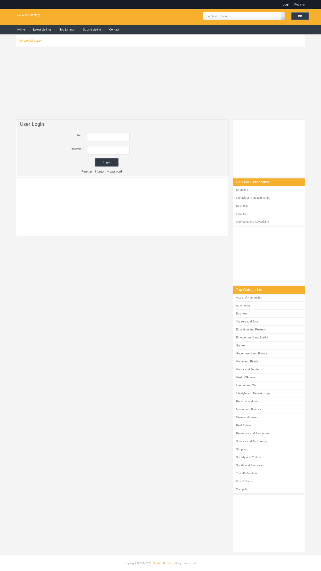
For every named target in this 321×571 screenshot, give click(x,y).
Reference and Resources (252, 433)
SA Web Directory (28, 15)
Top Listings (67, 29)
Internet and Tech (247, 385)
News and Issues (247, 417)
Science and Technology (251, 441)
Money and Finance (248, 409)
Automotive (243, 305)
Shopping (242, 189)
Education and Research (251, 329)
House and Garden (248, 369)
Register (299, 4)
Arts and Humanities (249, 297)
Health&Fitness (245, 377)
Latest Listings (42, 29)
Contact (114, 29)
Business (242, 205)
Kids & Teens (244, 481)
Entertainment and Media (252, 337)
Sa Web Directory (163, 563)
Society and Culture (248, 457)
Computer (242, 489)
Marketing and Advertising (252, 221)
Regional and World (248, 401)
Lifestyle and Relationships (253, 197)
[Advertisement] (160, 84)
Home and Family (247, 361)
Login (286, 4)
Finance (241, 213)
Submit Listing (92, 29)
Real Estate (243, 425)
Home (21, 29)
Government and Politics (251, 353)
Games (240, 345)
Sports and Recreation (250, 465)
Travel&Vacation (246, 473)
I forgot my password (108, 171)
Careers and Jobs (247, 321)
